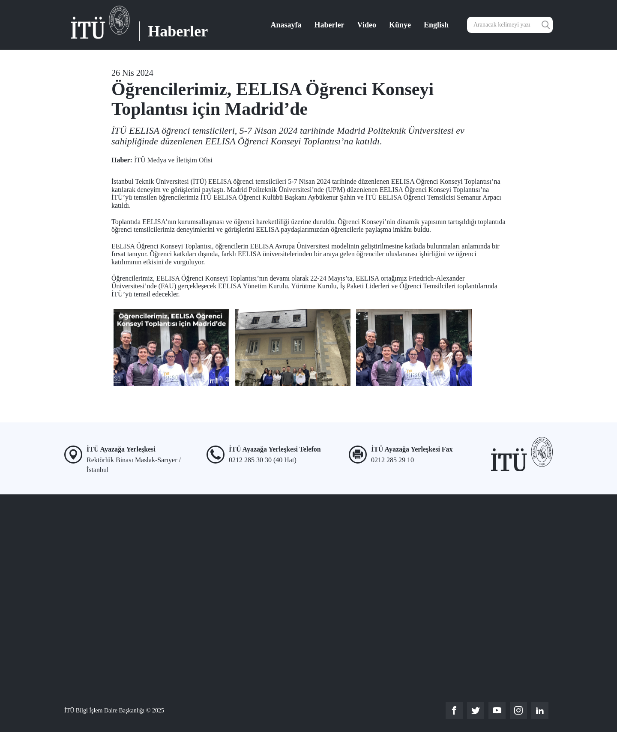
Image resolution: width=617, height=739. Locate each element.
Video (366, 25)
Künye (400, 25)
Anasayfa (286, 25)
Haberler (329, 25)
